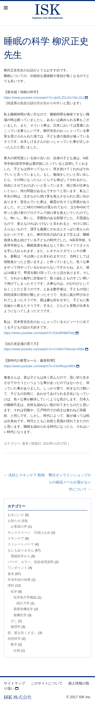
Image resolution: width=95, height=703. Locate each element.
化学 (14, 591)
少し (14, 621)
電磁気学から (20, 556)
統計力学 (23, 603)
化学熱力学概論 (24, 597)
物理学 (16, 627)
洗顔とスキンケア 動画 (24, 475)
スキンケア (16, 538)
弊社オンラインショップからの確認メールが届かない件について (70, 482)
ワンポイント (17, 568)
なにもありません (21, 550)
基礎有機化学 (23, 609)
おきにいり (16, 515)
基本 (25, 443)
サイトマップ (14, 683)
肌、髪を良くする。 (22, 633)
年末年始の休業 (19, 580)
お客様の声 (19, 526)
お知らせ (14, 521)
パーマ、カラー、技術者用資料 (31, 562)
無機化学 (20, 615)
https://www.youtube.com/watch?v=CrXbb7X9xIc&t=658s (44, 349)
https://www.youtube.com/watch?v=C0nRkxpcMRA (39, 366)
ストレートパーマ (21, 544)
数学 (14, 644)
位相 (16, 650)
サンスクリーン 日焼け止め (29, 532)
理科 (11, 585)
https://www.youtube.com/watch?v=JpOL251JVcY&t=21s (44, 97)
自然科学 (14, 638)
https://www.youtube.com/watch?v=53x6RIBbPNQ (39, 333)
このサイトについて (47, 683)
